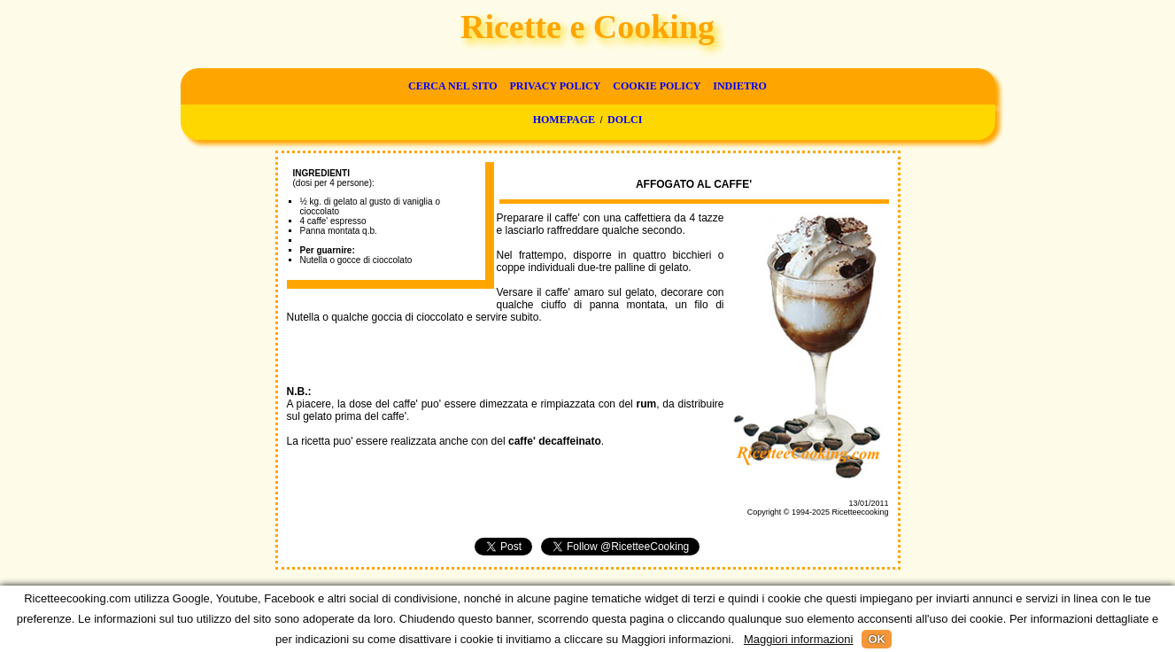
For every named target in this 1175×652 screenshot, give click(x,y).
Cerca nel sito (452, 86)
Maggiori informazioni (799, 639)
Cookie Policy (656, 86)
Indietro (740, 86)
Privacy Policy (554, 86)
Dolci (624, 119)
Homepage (564, 119)
